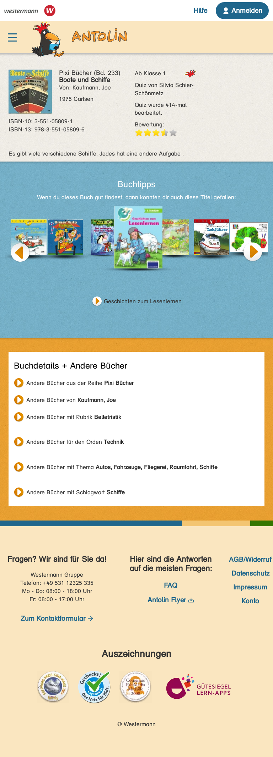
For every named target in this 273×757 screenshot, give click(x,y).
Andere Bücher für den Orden (75, 442)
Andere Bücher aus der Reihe (80, 383)
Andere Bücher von (71, 400)
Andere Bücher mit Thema (122, 467)
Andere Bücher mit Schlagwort (75, 492)
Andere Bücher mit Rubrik (73, 417)
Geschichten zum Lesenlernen (143, 301)
